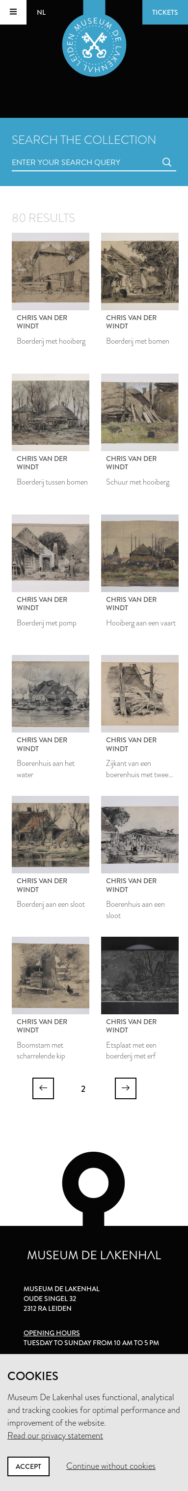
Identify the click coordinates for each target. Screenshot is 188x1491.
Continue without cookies (111, 1466)
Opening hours (52, 1333)
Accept (28, 1466)
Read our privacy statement (55, 1435)
